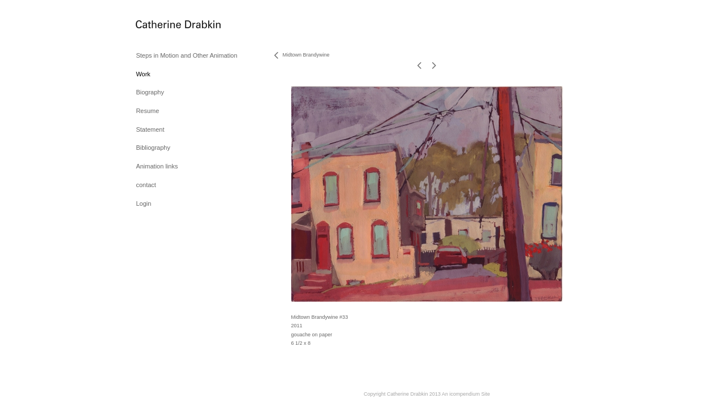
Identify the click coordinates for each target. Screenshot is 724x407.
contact (146, 184)
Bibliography (153, 147)
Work (143, 74)
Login (143, 203)
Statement (150, 129)
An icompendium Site (466, 394)
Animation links (157, 166)
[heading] (164, 25)
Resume (147, 110)
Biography (150, 92)
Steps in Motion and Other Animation (186, 55)
